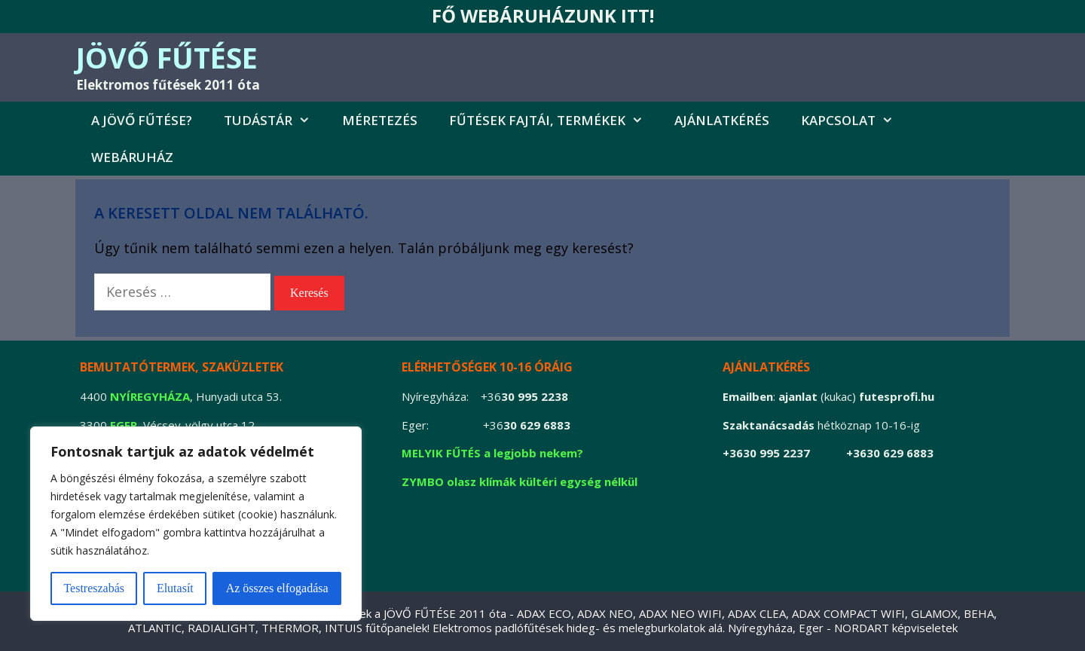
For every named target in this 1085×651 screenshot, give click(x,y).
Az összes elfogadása (277, 588)
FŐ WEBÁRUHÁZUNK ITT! (543, 15)
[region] (196, 523)
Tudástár (275, 120)
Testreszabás (93, 588)
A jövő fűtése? (141, 120)
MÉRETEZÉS (379, 120)
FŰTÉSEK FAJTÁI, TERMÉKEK (554, 120)
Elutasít (175, 588)
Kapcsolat (855, 120)
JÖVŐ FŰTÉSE (167, 57)
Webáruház (132, 157)
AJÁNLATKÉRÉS (721, 120)
